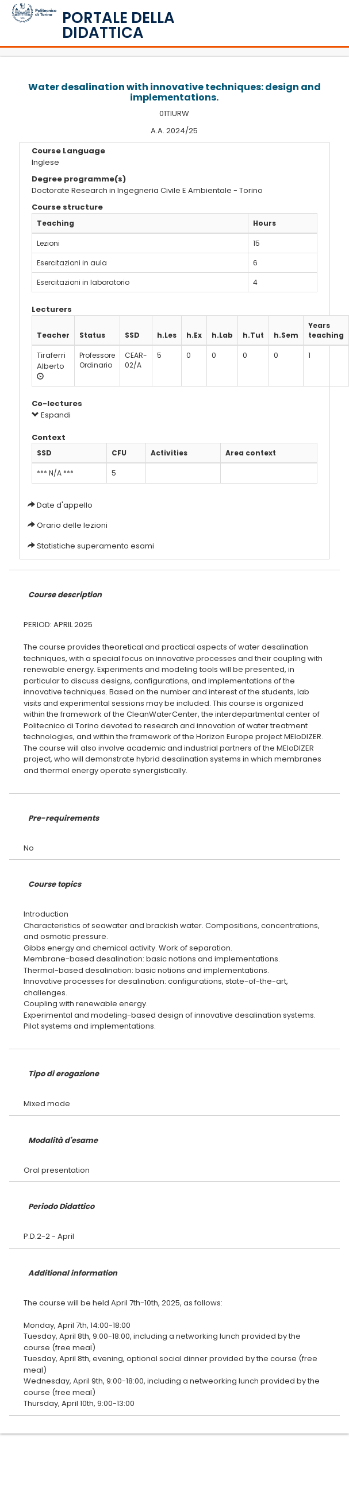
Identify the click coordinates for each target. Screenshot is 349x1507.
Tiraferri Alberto (51, 361)
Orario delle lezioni (72, 525)
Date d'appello (65, 505)
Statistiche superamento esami (95, 545)
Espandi (51, 414)
